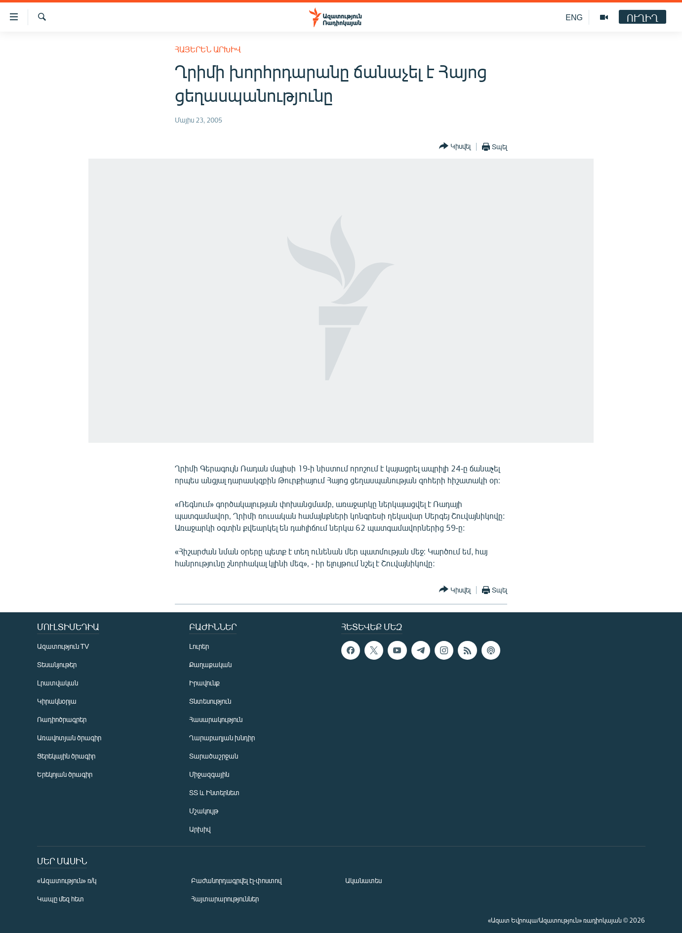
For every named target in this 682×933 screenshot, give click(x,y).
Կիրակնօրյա (57, 701)
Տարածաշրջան (213, 756)
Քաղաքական (210, 664)
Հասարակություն (215, 719)
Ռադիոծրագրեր (61, 719)
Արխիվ (199, 829)
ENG (574, 17)
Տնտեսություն (210, 701)
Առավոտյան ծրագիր (69, 737)
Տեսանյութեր (57, 664)
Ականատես (363, 880)
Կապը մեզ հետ (60, 898)
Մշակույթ (203, 810)
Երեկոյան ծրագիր (64, 774)
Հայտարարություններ (225, 898)
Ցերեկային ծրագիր (66, 756)
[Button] (455, 146)
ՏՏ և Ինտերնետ (214, 792)
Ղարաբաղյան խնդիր (222, 737)
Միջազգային (209, 774)
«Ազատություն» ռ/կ (67, 880)
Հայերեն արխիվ (208, 49)
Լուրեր (199, 646)
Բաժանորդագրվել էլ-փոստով (236, 880)
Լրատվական (57, 683)
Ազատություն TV (63, 646)
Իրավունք (204, 683)
